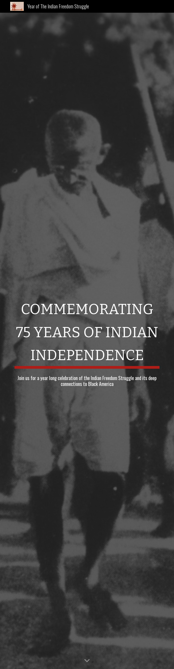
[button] (87, 660)
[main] (87, 332)
